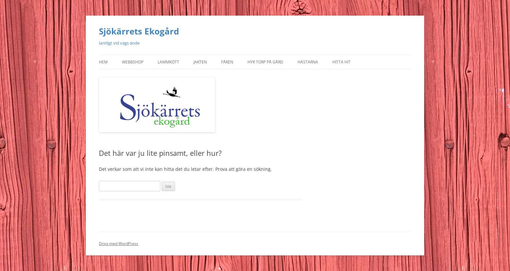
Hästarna (308, 62)
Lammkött (168, 62)
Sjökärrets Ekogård (139, 31)
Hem (103, 62)
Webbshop (132, 62)
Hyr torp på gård (265, 62)
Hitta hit (341, 62)
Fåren (227, 62)
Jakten (200, 62)
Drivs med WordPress (118, 243)
